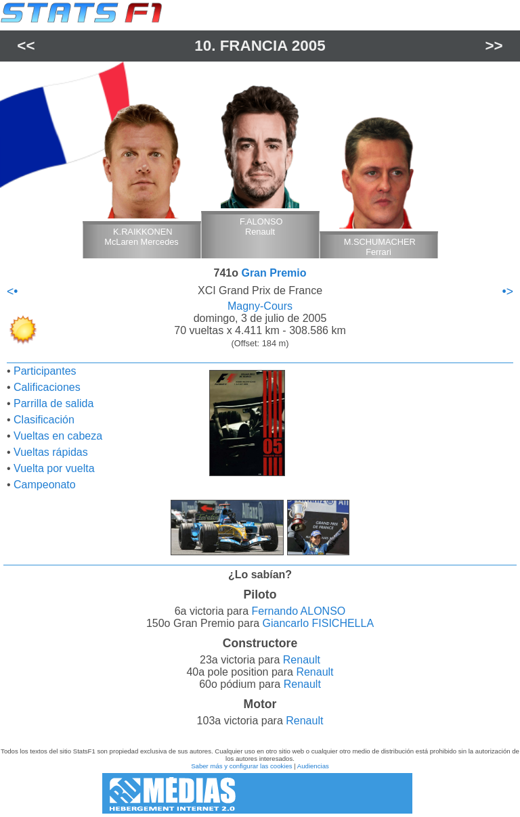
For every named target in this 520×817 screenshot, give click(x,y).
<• (12, 291)
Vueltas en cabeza (58, 436)
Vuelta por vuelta (54, 468)
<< (26, 45)
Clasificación (44, 419)
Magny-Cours (260, 306)
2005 (309, 45)
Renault (301, 660)
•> (507, 291)
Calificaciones (47, 387)
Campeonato (45, 484)
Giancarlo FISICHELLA (318, 623)
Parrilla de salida (53, 403)
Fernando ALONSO (299, 611)
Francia (254, 45)
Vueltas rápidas (51, 452)
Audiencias (313, 766)
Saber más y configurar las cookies (241, 766)
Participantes (45, 371)
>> (494, 45)
